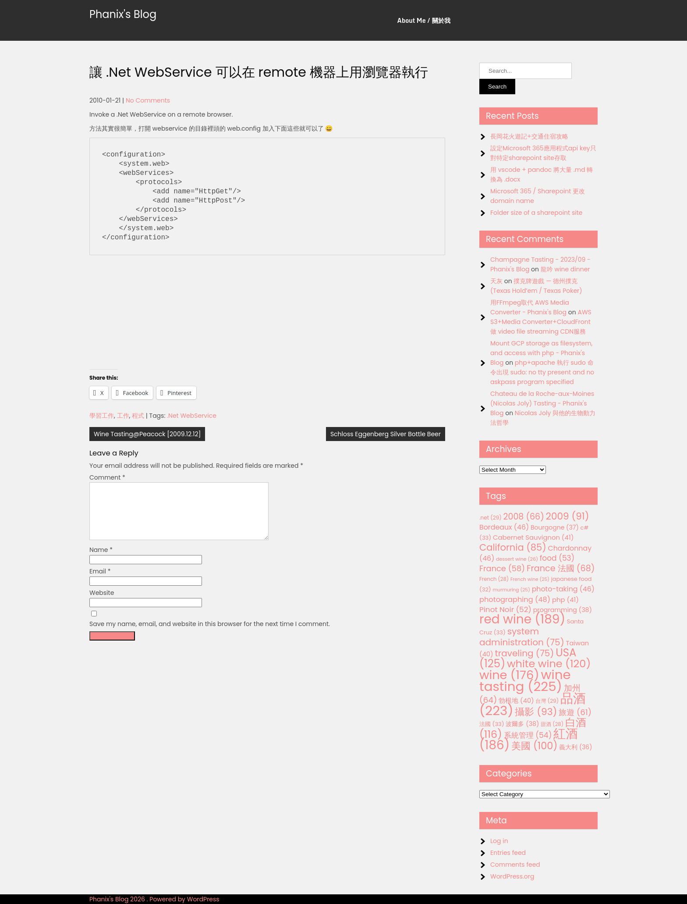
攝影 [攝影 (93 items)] (536, 712)
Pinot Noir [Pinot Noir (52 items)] (505, 609)
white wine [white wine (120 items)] (549, 663)
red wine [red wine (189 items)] (522, 619)
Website (101, 603)
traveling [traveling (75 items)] (524, 653)
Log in (499, 840)
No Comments (148, 100)
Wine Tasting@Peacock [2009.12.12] (147, 434)
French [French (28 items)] (494, 579)
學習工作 (101, 415)
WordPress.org (512, 876)
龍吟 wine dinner (565, 269)
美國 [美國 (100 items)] (534, 746)
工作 (123, 415)
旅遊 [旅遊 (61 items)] (575, 712)
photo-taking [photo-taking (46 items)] (563, 589)
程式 (138, 415)
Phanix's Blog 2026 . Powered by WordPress (154, 899)
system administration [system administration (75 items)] (521, 636)
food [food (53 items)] (557, 558)
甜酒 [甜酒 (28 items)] (552, 724)
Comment (107, 477)
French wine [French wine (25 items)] (529, 579)
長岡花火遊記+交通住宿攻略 (529, 136)
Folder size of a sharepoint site (536, 212)
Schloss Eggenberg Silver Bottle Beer (385, 434)
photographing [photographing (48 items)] (514, 599)
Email (100, 581)
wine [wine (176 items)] (509, 674)
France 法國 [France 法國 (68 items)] (561, 568)
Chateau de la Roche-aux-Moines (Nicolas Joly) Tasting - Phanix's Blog (542, 403)
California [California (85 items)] (512, 547)
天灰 (496, 281)
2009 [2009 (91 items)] (567, 516)
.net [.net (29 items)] (490, 517)
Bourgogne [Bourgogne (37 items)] (555, 527)
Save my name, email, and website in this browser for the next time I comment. (209, 634)
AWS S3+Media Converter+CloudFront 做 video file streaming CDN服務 (540, 322)
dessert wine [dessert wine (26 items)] (517, 558)
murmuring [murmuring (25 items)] (511, 590)
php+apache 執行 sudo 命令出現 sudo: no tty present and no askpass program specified (542, 372)
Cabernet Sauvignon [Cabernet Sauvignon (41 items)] (533, 537)
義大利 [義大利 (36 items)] (575, 747)
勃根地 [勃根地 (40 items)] (516, 700)
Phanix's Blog (122, 14)
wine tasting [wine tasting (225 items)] (525, 680)
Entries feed (508, 852)
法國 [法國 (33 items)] (491, 724)
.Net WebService (191, 415)
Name (101, 560)
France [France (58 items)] (502, 568)
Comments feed (515, 864)
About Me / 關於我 (423, 20)
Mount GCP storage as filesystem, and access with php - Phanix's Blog (541, 353)
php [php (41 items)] (565, 599)
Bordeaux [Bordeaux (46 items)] (504, 527)
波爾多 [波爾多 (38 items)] (522, 723)
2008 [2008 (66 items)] (523, 517)
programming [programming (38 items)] (562, 609)
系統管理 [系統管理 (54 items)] (528, 735)
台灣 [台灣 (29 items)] (547, 701)
